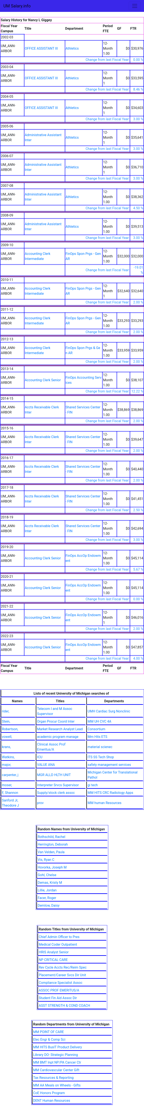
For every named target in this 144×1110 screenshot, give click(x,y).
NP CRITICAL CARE (53, 960)
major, (6, 765)
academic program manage (57, 737)
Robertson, (10, 729)
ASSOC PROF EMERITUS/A (59, 990)
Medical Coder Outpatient (58, 944)
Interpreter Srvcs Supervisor (58, 785)
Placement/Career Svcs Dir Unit (62, 975)
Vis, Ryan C (46, 860)
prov (40, 803)
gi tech (93, 785)
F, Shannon (10, 793)
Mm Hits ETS (97, 737)
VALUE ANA (46, 765)
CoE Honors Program (49, 1093)
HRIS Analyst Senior (54, 952)
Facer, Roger (47, 898)
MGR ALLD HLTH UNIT (54, 775)
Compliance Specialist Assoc (60, 983)
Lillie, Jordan (47, 890)
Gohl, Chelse (47, 875)
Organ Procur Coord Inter (55, 721)
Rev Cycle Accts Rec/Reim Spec (62, 967)
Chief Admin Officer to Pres (59, 937)
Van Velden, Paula (51, 852)
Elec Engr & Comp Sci (49, 1039)
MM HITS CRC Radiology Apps (110, 793)
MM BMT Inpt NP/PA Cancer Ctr (57, 1062)
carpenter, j (10, 775)
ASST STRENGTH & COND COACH (64, 1006)
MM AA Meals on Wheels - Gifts (57, 1085)
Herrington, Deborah (53, 844)
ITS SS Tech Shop (101, 757)
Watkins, (8, 757)
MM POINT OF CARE (48, 1032)
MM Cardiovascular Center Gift (56, 1070)
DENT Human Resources (51, 1101)
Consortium (96, 729)
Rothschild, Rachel (51, 837)
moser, (7, 785)
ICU (39, 757)
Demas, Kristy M (50, 883)
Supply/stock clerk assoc (56, 793)
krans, (6, 747)
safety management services (109, 765)
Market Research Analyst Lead (60, 729)
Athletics (72, 48)
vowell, (7, 737)
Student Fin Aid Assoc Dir (58, 998)
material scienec (100, 747)
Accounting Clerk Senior (43, 380)
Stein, (6, 721)
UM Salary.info (17, 5)
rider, (5, 711)
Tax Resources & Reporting (53, 1078)
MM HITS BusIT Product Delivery (57, 1047)
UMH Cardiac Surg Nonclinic (109, 711)
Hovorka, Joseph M (52, 867)
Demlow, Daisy (48, 905)
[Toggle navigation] (135, 6)
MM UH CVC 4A (99, 721)
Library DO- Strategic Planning (55, 1055)
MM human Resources (104, 803)
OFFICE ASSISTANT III (41, 48)
